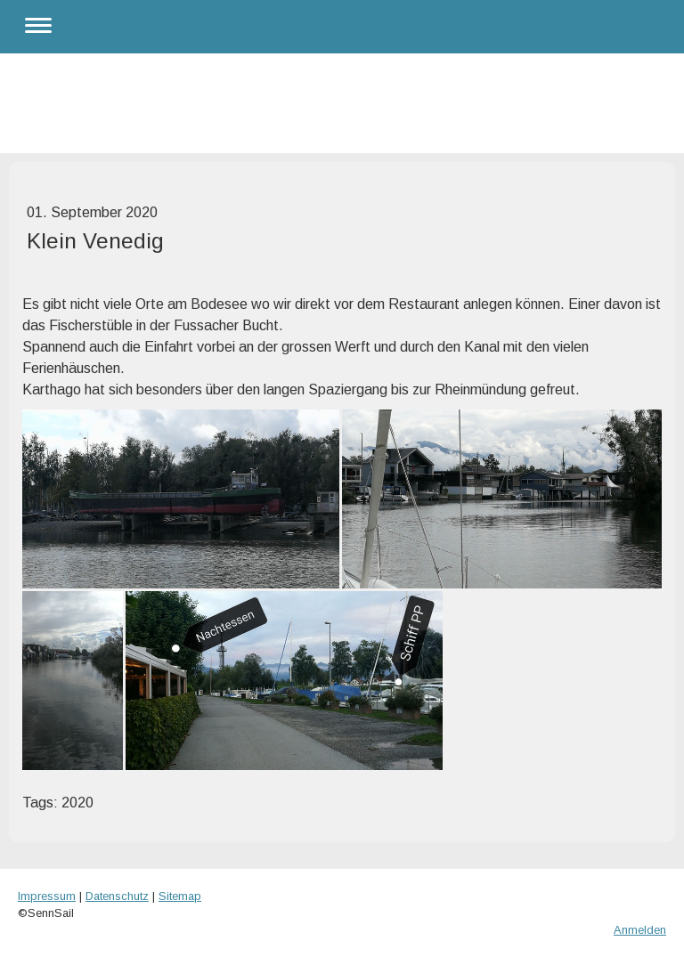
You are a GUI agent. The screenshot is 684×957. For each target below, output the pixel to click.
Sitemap (180, 896)
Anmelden (640, 930)
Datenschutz (117, 896)
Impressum (47, 896)
